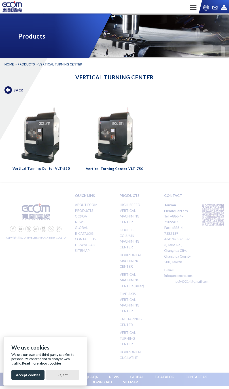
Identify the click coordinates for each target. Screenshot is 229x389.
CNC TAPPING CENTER (131, 322)
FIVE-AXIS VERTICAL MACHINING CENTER (129, 302)
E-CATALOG (84, 233)
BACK (18, 90)
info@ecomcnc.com (178, 276)
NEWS (80, 222)
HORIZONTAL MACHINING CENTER (131, 260)
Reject (62, 375)
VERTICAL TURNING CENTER (128, 338)
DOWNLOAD (85, 245)
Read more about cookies (41, 363)
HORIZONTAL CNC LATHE (131, 355)
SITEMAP (82, 250)
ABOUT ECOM (86, 205)
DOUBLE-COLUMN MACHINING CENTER (129, 238)
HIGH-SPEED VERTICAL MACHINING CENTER (130, 213)
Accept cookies (28, 375)
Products (26, 64)
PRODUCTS (84, 211)
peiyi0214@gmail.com (192, 281)
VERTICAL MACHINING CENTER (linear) (132, 280)
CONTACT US (85, 239)
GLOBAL (81, 228)
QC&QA (81, 216)
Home (9, 64)
